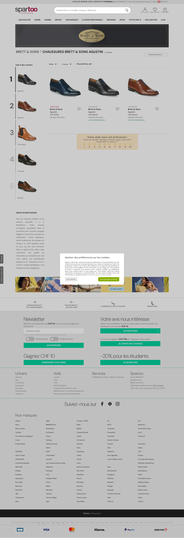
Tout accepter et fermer (108, 279)
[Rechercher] (126, 10)
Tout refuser (71, 279)
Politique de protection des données (99, 275)
